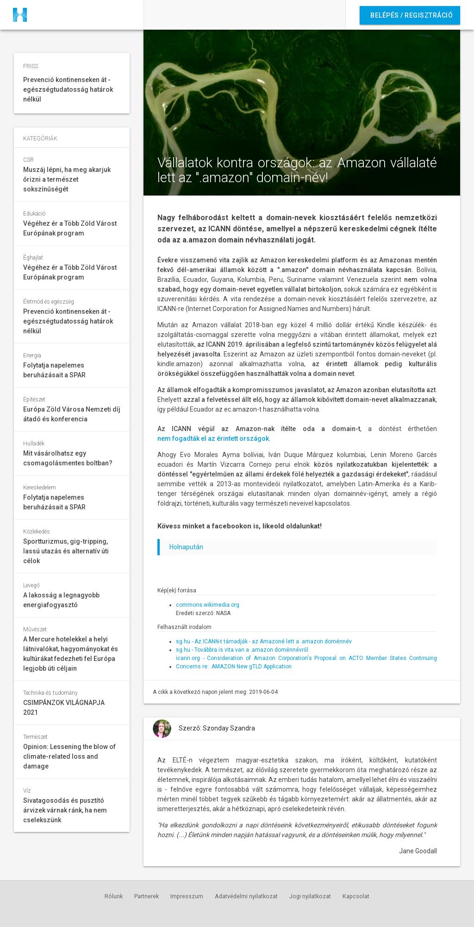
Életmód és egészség (48, 301)
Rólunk (114, 896)
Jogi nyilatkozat (310, 896)
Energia (32, 355)
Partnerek (146, 896)
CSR (28, 160)
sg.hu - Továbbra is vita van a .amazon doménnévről (242, 650)
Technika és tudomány (50, 693)
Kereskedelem (39, 487)
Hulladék (33, 443)
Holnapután (186, 547)
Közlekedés (36, 531)
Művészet (35, 629)
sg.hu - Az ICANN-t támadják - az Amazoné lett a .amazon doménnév (264, 641)
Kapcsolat (356, 896)
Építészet (34, 399)
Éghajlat (33, 257)
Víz (27, 790)
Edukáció (34, 213)
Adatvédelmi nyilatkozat (246, 896)
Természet (35, 737)
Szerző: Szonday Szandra (217, 728)
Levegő (31, 585)
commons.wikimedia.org (207, 605)
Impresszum (186, 896)
